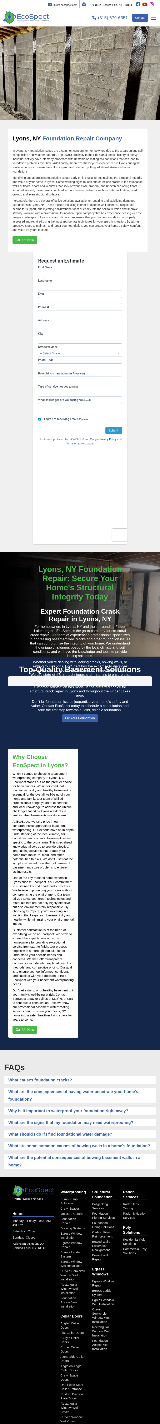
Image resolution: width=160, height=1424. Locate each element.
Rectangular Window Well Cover (69, 1352)
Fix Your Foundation (80, 718)
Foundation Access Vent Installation (69, 1246)
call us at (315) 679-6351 (56, 943)
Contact (140, 17)
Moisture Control (71, 1158)
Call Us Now (25, 240)
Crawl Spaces (70, 1152)
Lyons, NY (26, 138)
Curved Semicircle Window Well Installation (73, 1219)
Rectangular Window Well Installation (69, 1233)
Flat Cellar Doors (72, 1277)
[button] (152, 18)
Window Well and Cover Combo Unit (72, 1393)
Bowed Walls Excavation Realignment (101, 1190)
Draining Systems (72, 1172)
